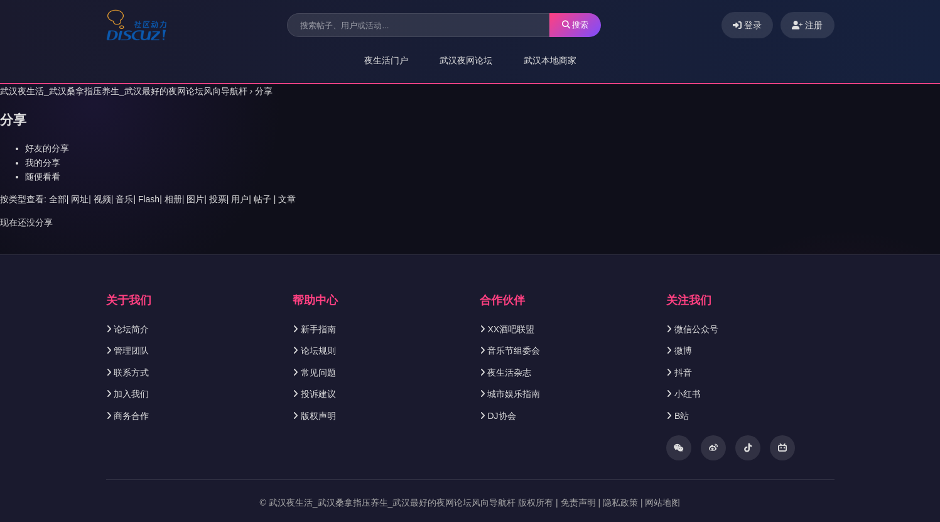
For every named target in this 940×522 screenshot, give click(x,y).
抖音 (683, 372)
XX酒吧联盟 (510, 329)
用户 (240, 199)
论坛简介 (131, 329)
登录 (747, 25)
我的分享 (42, 163)
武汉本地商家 (550, 60)
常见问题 (318, 372)
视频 (102, 199)
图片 (195, 199)
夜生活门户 (386, 60)
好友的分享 (47, 148)
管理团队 (131, 350)
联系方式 (131, 372)
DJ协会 (501, 416)
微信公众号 (696, 329)
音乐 (124, 199)
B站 (681, 416)
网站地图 (662, 503)
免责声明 (578, 503)
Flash (148, 199)
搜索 (575, 25)
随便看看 (42, 176)
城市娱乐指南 (513, 394)
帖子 (262, 199)
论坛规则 (318, 350)
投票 (218, 199)
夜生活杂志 (509, 372)
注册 (807, 25)
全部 (58, 199)
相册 (173, 199)
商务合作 (131, 416)
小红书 (687, 394)
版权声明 (318, 416)
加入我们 (131, 394)
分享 (264, 91)
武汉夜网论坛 (466, 60)
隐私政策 (620, 503)
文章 (287, 199)
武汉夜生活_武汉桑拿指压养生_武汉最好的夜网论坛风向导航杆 (123, 91)
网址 (80, 199)
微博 (683, 350)
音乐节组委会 (513, 350)
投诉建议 (318, 394)
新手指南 (318, 329)
